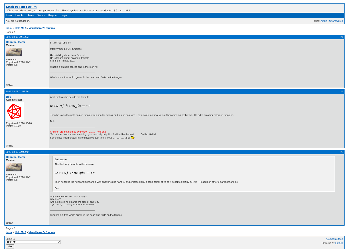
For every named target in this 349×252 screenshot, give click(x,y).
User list (19, 15)
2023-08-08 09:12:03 (17, 37)
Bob (8, 96)
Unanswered (336, 21)
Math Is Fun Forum (21, 7)
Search (41, 15)
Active (324, 21)
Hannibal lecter (15, 42)
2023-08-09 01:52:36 (17, 91)
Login (64, 15)
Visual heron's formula (41, 28)
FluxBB (339, 243)
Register (52, 15)
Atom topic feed (334, 239)
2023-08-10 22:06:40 (17, 152)
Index (9, 15)
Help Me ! (20, 28)
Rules (31, 15)
